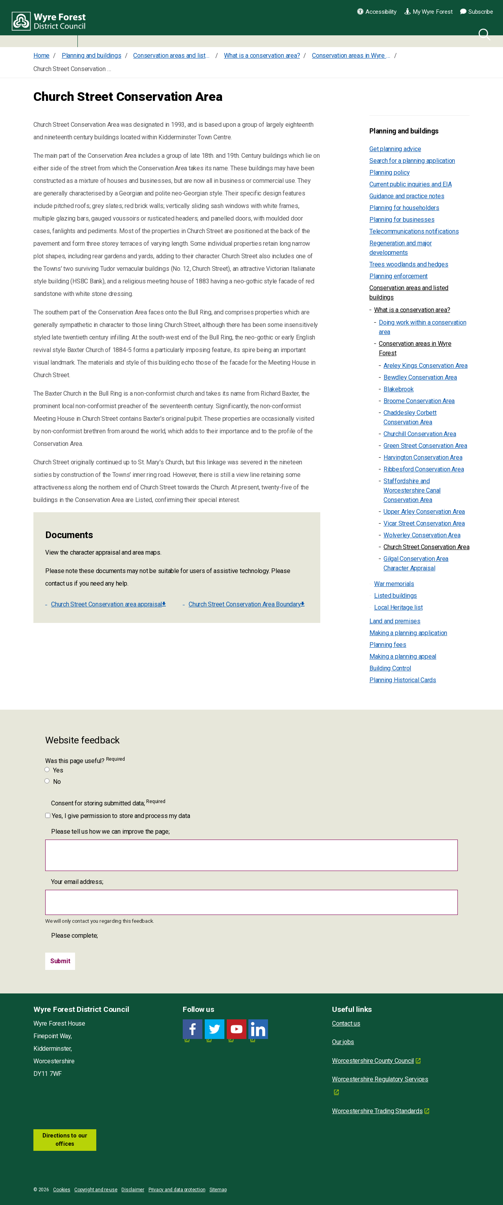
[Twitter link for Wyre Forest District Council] (214, 1029)
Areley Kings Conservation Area (426, 365)
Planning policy (389, 172)
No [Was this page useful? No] (53, 781)
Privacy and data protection (177, 1189)
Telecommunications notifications (414, 231)
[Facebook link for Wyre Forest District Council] (192, 1029)
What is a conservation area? (412, 310)
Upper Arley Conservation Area (424, 511)
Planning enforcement (398, 276)
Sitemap (217, 1189)
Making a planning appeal (402, 656)
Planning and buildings (404, 131)
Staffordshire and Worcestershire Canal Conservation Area (412, 490)
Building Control (390, 668)
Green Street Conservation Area (425, 445)
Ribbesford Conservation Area (424, 469)
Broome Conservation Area (419, 401)
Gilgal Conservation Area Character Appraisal (416, 563)
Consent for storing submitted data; (108, 803)
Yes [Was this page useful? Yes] (54, 770)
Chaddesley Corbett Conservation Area (410, 417)
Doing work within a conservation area (422, 327)
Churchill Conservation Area (420, 434)
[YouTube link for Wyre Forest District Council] (236, 1029)
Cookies (61, 1189)
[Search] (483, 33)
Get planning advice (395, 149)
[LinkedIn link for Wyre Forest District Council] (258, 1029)
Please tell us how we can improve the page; (110, 831)
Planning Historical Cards (402, 680)
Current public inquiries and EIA (410, 184)
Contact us (346, 1023)
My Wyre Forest (428, 11)
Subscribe (476, 11)
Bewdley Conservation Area (420, 377)
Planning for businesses (401, 219)
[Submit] (60, 961)
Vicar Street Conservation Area (424, 523)
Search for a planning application (412, 160)
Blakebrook (399, 389)
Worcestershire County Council (373, 1060)
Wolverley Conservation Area (422, 535)
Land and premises (394, 621)
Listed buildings (395, 595)
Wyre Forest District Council (52, 23)
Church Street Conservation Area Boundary (247, 604)
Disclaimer (132, 1189)
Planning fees (387, 644)
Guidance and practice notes (406, 196)
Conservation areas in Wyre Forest (415, 348)
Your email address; (77, 881)
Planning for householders (404, 208)
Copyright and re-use (95, 1189)
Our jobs (343, 1042)
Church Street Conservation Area (427, 547)
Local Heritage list (398, 607)
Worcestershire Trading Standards (377, 1111)
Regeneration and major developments (400, 247)
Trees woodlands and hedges (408, 264)
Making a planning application (408, 633)
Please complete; (74, 935)
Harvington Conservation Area (423, 457)
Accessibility (377, 11)
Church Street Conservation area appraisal (108, 604)
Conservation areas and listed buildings (408, 292)
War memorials (394, 584)
